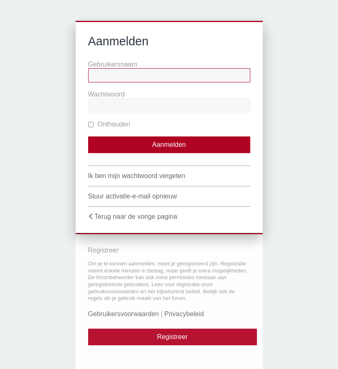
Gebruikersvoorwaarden (123, 313)
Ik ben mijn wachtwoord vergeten (136, 175)
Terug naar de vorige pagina (135, 216)
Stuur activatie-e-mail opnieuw (132, 196)
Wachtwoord (106, 94)
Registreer (172, 336)
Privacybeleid (184, 313)
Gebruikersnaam (112, 64)
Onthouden (109, 124)
